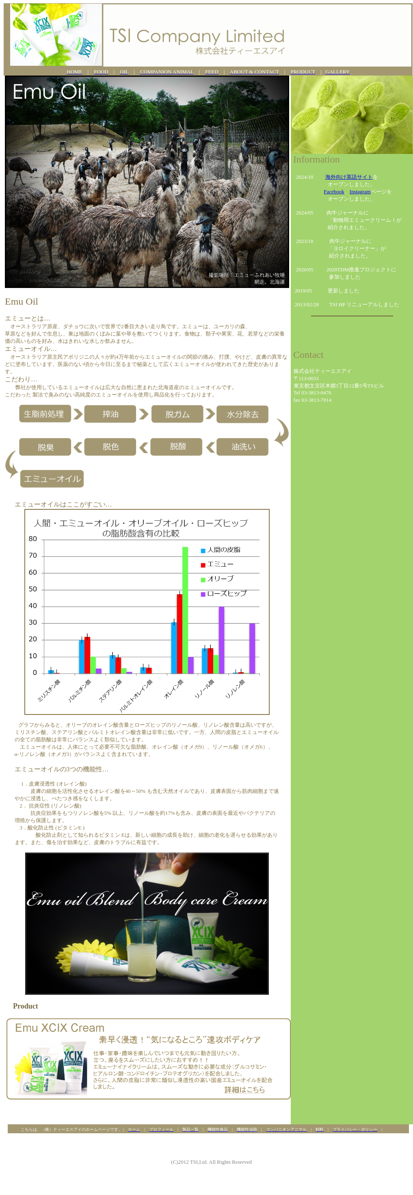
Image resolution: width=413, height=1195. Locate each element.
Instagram (360, 191)
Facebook (334, 191)
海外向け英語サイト (349, 177)
